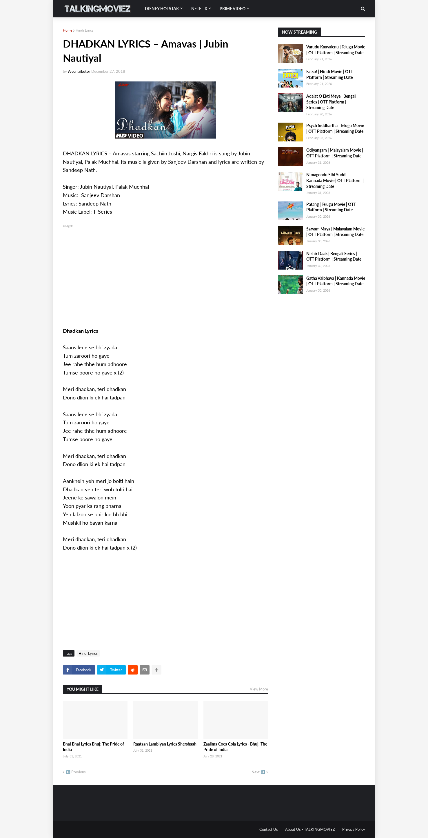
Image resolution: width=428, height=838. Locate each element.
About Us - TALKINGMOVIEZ (310, 829)
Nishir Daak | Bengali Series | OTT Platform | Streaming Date (333, 256)
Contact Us (268, 829)
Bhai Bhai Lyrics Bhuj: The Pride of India (93, 746)
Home (67, 30)
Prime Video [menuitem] (232, 8)
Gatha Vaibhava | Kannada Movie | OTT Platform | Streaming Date (335, 281)
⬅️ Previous (76, 772)
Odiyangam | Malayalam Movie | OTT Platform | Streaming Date (334, 153)
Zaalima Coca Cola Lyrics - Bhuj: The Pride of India (235, 746)
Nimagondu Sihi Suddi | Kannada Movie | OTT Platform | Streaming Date (335, 180)
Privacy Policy (353, 829)
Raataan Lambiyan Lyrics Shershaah (164, 743)
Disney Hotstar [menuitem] (162, 8)
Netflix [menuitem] (199, 8)
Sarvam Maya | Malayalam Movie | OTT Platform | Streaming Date (335, 231)
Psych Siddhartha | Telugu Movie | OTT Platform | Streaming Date (335, 128)
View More (259, 689)
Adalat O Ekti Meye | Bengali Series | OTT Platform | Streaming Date (331, 102)
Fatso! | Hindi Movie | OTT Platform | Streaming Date (329, 74)
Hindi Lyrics (84, 30)
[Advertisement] (165, 269)
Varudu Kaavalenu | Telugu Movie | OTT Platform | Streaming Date (335, 49)
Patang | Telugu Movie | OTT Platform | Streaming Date (331, 207)
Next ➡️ (258, 772)
